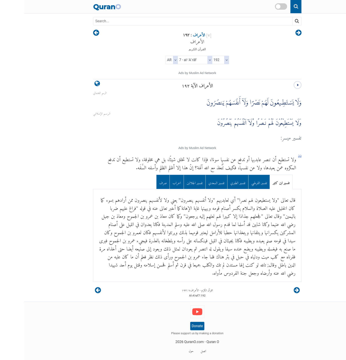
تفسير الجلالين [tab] (170, 182)
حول (166, 350)
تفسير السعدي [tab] (192, 182)
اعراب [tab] (152, 182)
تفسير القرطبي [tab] (235, 182)
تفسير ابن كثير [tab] (256, 182)
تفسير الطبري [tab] (213, 182)
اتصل (179, 350)
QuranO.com (169, 342)
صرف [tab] (139, 182)
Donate (173, 326)
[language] (73, 84)
